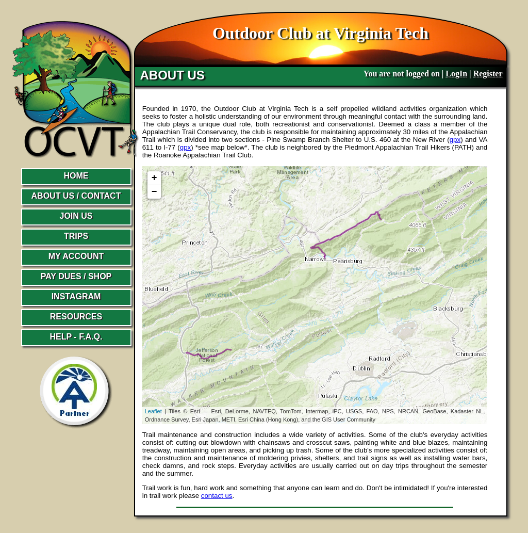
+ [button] (154, 178)
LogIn (456, 73)
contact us (217, 495)
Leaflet (153, 411)
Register (488, 73)
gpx (455, 139)
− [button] (154, 192)
